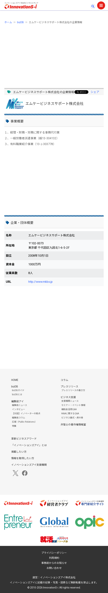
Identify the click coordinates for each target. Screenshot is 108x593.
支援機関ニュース (70, 401)
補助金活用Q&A (69, 409)
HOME (14, 380)
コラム (64, 380)
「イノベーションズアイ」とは (29, 445)
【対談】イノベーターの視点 (26, 413)
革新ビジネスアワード (24, 438)
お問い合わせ (54, 568)
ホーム (8, 22)
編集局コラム (18, 417)
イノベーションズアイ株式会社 (58, 577)
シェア (95, 92)
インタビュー (18, 409)
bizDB (20, 22)
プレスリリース (69, 386)
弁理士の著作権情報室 (73, 424)
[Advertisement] (54, 54)
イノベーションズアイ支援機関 (29, 464)
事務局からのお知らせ (54, 562)
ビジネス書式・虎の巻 (72, 417)
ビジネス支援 (68, 397)
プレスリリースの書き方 (73, 390)
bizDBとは (17, 394)
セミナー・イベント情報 (73, 405)
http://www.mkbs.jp (40, 281)
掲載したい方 (19, 451)
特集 (14, 426)
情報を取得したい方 (22, 458)
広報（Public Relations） (24, 422)
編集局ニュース (19, 405)
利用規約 (54, 557)
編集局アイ (17, 401)
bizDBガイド (18, 390)
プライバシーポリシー (54, 552)
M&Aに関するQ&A (70, 413)
